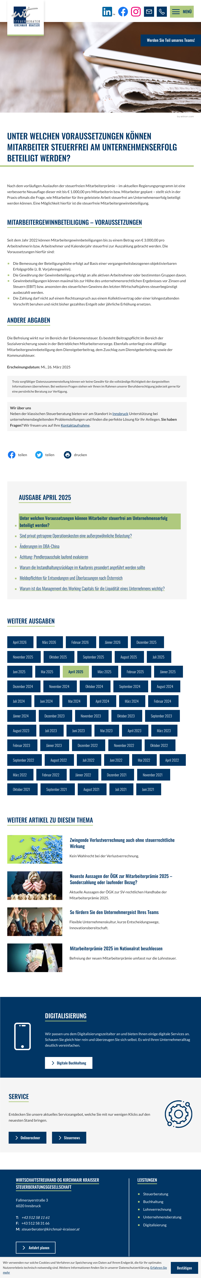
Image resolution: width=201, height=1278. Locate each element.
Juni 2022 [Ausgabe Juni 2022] (117, 762)
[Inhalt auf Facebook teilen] (21, 455)
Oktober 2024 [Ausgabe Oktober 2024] (95, 687)
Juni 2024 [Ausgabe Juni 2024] (47, 702)
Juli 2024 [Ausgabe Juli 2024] (19, 702)
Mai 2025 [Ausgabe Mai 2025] (47, 672)
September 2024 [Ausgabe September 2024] (131, 687)
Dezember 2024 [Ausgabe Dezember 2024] (23, 687)
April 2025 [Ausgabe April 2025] (76, 672)
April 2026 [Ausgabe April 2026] (20, 642)
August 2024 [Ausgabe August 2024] (167, 687)
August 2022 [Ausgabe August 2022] (59, 762)
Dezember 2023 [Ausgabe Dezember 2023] (55, 717)
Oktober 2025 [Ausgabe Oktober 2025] (59, 657)
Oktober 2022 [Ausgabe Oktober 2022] (161, 747)
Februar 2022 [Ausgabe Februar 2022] (51, 777)
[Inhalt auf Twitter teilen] (48, 455)
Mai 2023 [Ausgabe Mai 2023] (107, 732)
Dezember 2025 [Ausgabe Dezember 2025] (148, 642)
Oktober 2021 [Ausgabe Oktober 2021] (21, 792)
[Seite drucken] (79, 455)
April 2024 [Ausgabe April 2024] (103, 702)
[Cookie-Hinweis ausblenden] (184, 1268)
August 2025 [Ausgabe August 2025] (130, 657)
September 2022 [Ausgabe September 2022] (23, 762)
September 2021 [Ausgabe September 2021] (57, 792)
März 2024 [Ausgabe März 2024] (133, 702)
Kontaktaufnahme (75, 425)
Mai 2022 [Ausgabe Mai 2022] (145, 762)
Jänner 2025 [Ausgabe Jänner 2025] (169, 672)
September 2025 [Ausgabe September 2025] (94, 657)
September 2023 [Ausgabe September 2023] (163, 717)
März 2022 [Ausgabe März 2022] (20, 777)
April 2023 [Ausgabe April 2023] (136, 732)
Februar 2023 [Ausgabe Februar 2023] (21, 747)
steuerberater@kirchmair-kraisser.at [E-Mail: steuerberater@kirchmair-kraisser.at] (50, 1232)
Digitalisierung (155, 1228)
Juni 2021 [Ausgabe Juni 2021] (150, 792)
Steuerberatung (155, 1197)
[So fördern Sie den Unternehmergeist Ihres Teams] (97, 926)
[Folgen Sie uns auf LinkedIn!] (108, 11)
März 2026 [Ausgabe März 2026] (49, 642)
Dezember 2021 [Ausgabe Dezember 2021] (118, 777)
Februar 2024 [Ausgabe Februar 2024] (164, 702)
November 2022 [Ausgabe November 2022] (125, 747)
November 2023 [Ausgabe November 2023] (91, 717)
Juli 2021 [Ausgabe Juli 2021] (122, 792)
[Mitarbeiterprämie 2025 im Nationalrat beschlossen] (97, 962)
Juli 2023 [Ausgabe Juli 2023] (51, 732)
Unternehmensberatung (160, 1220)
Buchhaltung (153, 1205)
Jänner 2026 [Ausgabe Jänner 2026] (114, 642)
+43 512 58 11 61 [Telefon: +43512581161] (35, 1221)
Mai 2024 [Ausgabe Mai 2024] (75, 702)
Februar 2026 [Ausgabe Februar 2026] (81, 642)
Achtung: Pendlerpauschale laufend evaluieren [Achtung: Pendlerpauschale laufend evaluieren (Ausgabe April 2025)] (54, 556)
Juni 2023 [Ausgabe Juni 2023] (79, 732)
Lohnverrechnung (157, 1212)
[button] (162, 12)
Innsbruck (120, 413)
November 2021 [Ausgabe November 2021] (154, 777)
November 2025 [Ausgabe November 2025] (23, 657)
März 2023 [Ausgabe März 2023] (165, 732)
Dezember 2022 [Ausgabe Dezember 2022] (88, 747)
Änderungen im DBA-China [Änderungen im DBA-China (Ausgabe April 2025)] (39, 546)
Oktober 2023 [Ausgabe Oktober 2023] (127, 717)
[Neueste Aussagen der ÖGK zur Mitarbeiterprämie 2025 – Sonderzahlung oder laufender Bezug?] (97, 890)
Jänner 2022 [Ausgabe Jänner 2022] (84, 777)
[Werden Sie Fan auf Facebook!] (122, 11)
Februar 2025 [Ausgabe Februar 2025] (137, 672)
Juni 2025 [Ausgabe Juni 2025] (19, 672)
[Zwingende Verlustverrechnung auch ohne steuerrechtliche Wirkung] (97, 854)
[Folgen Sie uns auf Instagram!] (135, 11)
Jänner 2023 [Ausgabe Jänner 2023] (54, 747)
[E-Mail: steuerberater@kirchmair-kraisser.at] (149, 12)
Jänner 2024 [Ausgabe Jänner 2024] (21, 717)
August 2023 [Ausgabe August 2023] (21, 732)
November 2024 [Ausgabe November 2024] (60, 687)
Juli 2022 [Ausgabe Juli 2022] (89, 762)
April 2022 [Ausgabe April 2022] (174, 762)
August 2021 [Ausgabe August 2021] (92, 792)
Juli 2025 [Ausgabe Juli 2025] (160, 657)
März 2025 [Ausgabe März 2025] (105, 672)
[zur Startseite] (26, 18)
